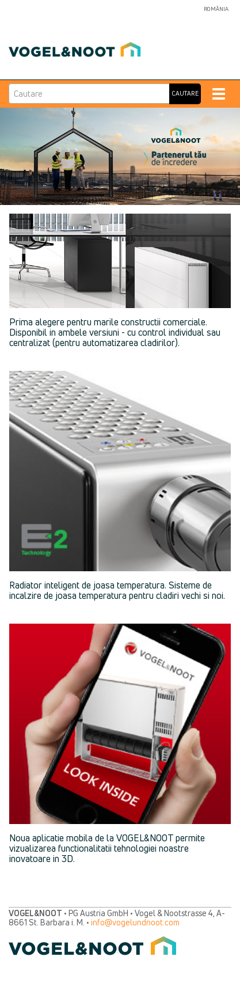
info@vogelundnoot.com (135, 922)
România (216, 9)
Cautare (185, 93)
